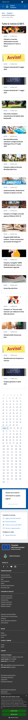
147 (12, 473)
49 (6, 419)
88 (3, 440)
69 (21, 428)
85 (13, 437)
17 (20, 401)
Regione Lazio (5, 2)
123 (16, 458)
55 (6, 422)
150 (4, 476)
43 (6, 416)
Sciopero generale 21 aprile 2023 (12, 382)
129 (20, 461)
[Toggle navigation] (3, 6)
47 (20, 416)
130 (4, 464)
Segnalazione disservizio (7, 677)
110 (4, 452)
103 (16, 446)
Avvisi (2, 637)
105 (4, 449)
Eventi (2, 647)
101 (8, 446)
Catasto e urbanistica (6, 604)
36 (3, 413)
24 (3, 407)
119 (20, 455)
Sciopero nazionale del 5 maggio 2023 (14, 68)
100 (4, 446)
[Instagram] (15, 566)
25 (6, 407)
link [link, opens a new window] (2, 707)
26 (10, 407)
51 (13, 419)
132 (12, 464)
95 (6, 443)
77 (6, 434)
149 (20, 473)
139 (20, 467)
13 (6, 401)
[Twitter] (7, 566)
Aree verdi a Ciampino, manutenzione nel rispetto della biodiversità (14, 116)
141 (8, 470)
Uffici (2, 579)
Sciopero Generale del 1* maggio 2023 (14, 91)
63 (13, 425)
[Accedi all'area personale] (22, 2)
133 (16, 464)
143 (16, 470)
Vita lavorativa (4, 600)
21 (13, 404)
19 (6, 404)
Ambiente (3, 618)
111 (8, 452)
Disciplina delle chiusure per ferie (12, 336)
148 (16, 473)
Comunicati (4, 635)
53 (20, 419)
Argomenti (9, 13)
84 (10, 437)
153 (16, 476)
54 (3, 422)
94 (3, 443)
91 (13, 440)
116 (8, 455)
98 (17, 443)
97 (13, 443)
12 (3, 401)
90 (10, 440)
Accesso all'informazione (8, 15)
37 (6, 413)
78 (10, 434)
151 (8, 476)
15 (13, 401)
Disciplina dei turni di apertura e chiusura (14, 359)
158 (16, 479)
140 (4, 470)
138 (16, 467)
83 (6, 437)
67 (14, 428)
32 (10, 410)
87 (20, 437)
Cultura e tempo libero (6, 598)
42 (3, 416)
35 (20, 410)
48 (3, 419)
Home (3, 13)
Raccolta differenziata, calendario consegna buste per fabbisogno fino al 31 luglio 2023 (13, 142)
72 (10, 431)
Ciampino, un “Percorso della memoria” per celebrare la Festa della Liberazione (14, 311)
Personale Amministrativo (7, 585)
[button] (14, 717)
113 (16, 452)
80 (17, 434)
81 (20, 434)
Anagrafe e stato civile (6, 596)
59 (20, 422)
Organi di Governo (5, 575)
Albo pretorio (4, 692)
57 (13, 422)
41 (20, 413)
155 (4, 479)
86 (17, 437)
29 (20, 407)
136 (8, 467)
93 (20, 440)
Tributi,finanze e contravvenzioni (9, 616)
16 (17, 401)
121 (8, 458)
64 (17, 425)
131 (8, 464)
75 (20, 431)
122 (12, 458)
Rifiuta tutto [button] (14, 714)
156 (8, 479)
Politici (2, 583)
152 (12, 476)
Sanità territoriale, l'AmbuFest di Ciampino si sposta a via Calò (14, 191)
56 (10, 422)
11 (20, 398)
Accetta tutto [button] (14, 711)
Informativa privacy (6, 694)
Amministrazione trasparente (8, 689)
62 (10, 425)
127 (12, 461)
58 (17, 422)
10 (16, 398)
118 (16, 455)
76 (3, 434)
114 (20, 452)
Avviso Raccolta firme (10, 288)
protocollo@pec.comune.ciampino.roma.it (14, 665)
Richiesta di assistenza (6, 681)
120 (4, 458)
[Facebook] (3, 566)
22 (17, 404)
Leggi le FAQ (4, 679)
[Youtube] (11, 566)
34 (17, 410)
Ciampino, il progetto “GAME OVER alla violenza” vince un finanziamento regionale (13, 265)
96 (10, 443)
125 (4, 461)
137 (12, 467)
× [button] (26, 695)
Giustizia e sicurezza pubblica (8, 614)
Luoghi (2, 644)
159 (20, 479)
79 (13, 434)
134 (20, 464)
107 (12, 449)
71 (6, 431)
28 (17, 407)
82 (3, 437)
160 (4, 482)
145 (4, 473)
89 (6, 440)
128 (16, 461)
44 (10, 416)
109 (20, 449)
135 (4, 467)
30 (3, 410)
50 (10, 419)
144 (20, 470)
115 (4, 455)
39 (13, 413)
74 (17, 431)
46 (17, 416)
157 (12, 479)
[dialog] (14, 707)
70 (3, 431)
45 (13, 416)
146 (8, 473)
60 (3, 425)
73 (13, 431)
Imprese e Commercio (6, 602)
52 (17, 419)
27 (13, 407)
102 (12, 446)
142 (12, 470)
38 (10, 413)
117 (12, 455)
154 (20, 476)
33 (13, 410)
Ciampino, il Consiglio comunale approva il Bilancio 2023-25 (14, 215)
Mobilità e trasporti (6, 606)
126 (8, 461)
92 (17, 440)
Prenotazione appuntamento (8, 675)
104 (20, 446)
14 (10, 401)
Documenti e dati (5, 587)
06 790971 (13, 667)
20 (10, 404)
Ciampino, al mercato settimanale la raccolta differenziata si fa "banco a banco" (12, 42)
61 (6, 425)
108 (16, 449)
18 (3, 404)
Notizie (5, 36)
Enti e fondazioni (5, 581)
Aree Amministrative (6, 577)
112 (12, 452)
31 (6, 410)
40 (17, 413)
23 (20, 404)
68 (18, 428)
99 (20, 443)
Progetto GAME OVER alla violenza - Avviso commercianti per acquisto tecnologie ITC (14, 239)
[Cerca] (25, 6)
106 (8, 449)
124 (20, 458)
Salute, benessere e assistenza (8, 620)
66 (11, 428)
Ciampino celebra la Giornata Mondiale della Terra (13, 168)
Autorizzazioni (4, 622)
